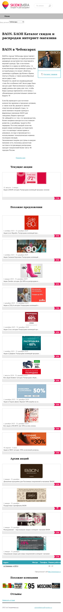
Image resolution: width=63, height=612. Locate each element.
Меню (7, 16)
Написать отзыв (8, 600)
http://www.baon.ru (54, 572)
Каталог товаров (50, 74)
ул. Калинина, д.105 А (10, 566)
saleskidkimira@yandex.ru (43, 607)
